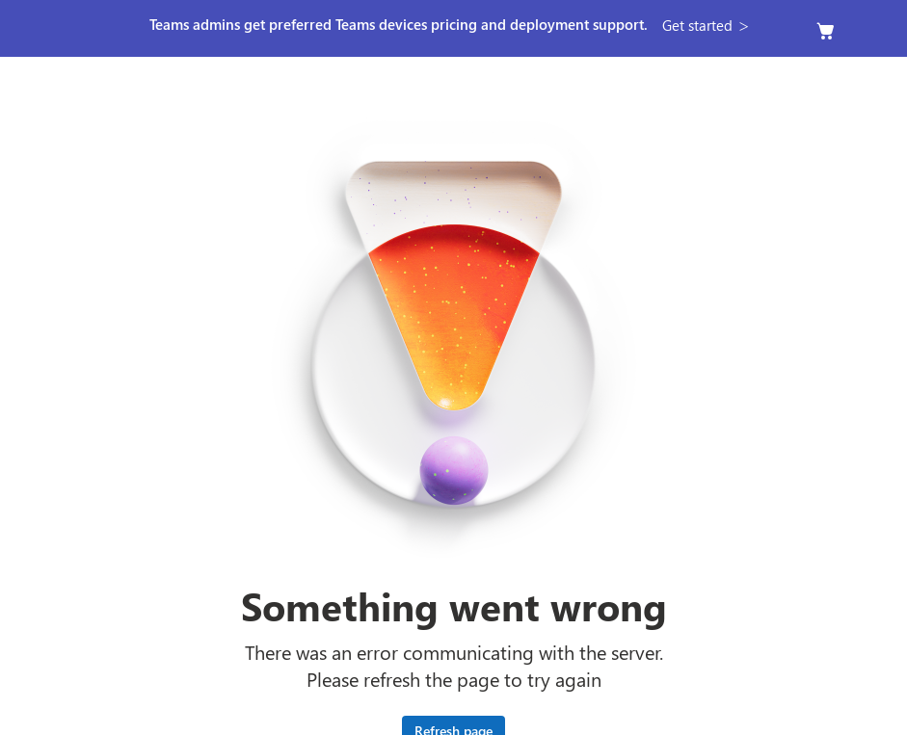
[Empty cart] (826, 30)
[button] (708, 25)
